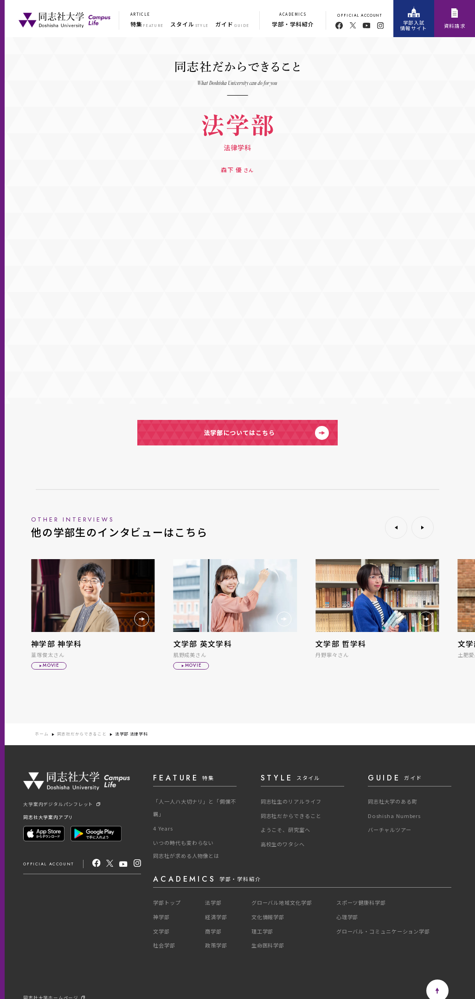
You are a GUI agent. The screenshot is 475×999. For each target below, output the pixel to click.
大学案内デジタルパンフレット (61, 804)
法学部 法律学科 (131, 734)
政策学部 (216, 945)
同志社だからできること (82, 734)
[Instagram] (137, 863)
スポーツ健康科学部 (361, 902)
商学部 (213, 931)
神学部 (161, 917)
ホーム (41, 734)
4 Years (163, 828)
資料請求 (455, 19)
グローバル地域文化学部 (281, 902)
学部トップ (166, 902)
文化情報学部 (267, 917)
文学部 (161, 931)
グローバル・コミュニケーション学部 (383, 931)
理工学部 (262, 931)
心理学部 (347, 917)
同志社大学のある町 (392, 801)
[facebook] (339, 25)
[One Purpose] (64, 18)
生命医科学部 (267, 945)
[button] (396, 527)
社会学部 (164, 945)
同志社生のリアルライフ (291, 801)
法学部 (213, 902)
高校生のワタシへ (283, 844)
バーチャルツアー (389, 829)
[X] (109, 863)
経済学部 (216, 917)
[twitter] (353, 25)
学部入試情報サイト (413, 19)
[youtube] (367, 25)
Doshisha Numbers (394, 815)
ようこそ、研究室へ (285, 829)
